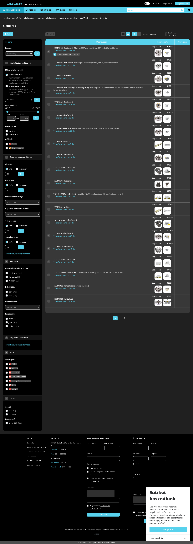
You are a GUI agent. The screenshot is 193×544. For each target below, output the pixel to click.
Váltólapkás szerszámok (33, 18)
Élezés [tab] (60, 10)
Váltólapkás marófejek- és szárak (83, 18)
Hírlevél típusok (93, 464)
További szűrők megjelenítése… (18, 254)
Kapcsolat (30, 443)
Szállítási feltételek (34, 460)
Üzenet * (136, 474)
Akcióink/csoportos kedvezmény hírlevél (102, 473)
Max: (22, 114)
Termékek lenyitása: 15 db (64, 301)
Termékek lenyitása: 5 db (63, 78)
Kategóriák (16, 18)
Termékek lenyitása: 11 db (64, 196)
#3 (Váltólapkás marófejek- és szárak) (66, 54)
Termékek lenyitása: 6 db (63, 210)
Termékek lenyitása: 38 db (64, 50)
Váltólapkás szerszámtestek (56, 18)
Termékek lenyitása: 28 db (64, 131)
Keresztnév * (109, 443)
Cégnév (153, 454)
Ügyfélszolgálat (98, 542)
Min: (8, 114)
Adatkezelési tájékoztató (36, 447)
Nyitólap (6, 18)
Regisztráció (167, 4)
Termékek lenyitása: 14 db (64, 93)
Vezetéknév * (92, 443)
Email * (89, 454)
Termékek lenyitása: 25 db (64, 104)
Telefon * (136, 454)
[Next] (124, 318)
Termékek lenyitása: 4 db (63, 223)
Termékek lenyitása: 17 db (64, 249)
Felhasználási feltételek (36, 451)
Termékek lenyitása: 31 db (64, 236)
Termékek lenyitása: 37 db (64, 65)
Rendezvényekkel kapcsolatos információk (101, 479)
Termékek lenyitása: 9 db (63, 170)
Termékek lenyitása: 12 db (64, 157)
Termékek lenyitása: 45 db (64, 288)
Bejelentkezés (182, 4)
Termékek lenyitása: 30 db (64, 183)
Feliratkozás (103, 514)
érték (11, 169)
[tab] (12, 10)
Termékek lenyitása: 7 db (63, 144)
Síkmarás (103, 18)
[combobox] (10, 174)
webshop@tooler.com (59, 458)
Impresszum (31, 456)
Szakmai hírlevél (95, 468)
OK (37, 54)
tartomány (23, 169)
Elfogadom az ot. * (99, 507)
